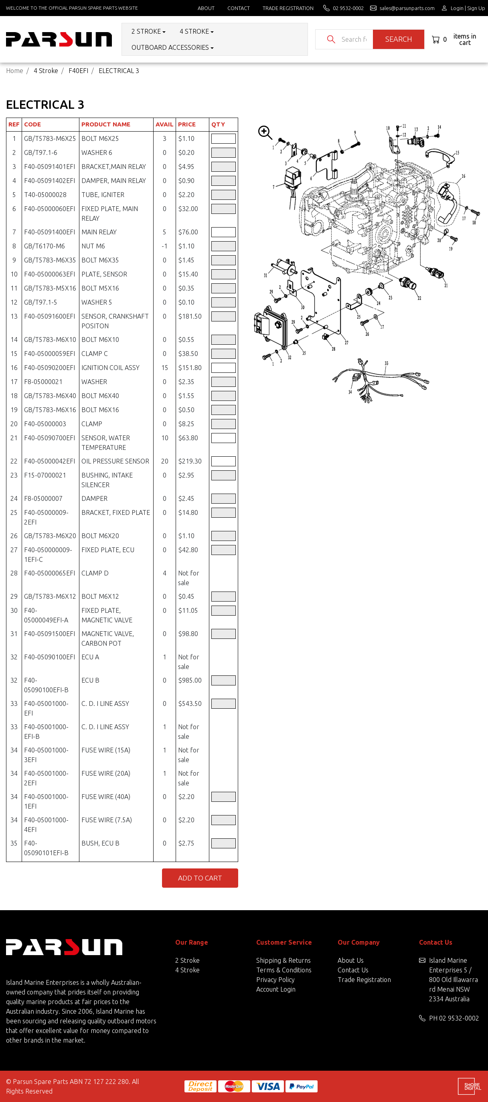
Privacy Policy (275, 979)
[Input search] (354, 39)
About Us (351, 960)
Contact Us (353, 970)
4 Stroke (187, 970)
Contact (238, 8)
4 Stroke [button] (194, 31)
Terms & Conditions (284, 970)
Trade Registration (288, 8)
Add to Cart (200, 878)
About (206, 8)
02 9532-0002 (459, 1018)
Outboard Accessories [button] (170, 47)
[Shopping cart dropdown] (457, 39)
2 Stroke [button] (146, 31)
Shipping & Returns (283, 960)
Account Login (276, 989)
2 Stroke (187, 960)
